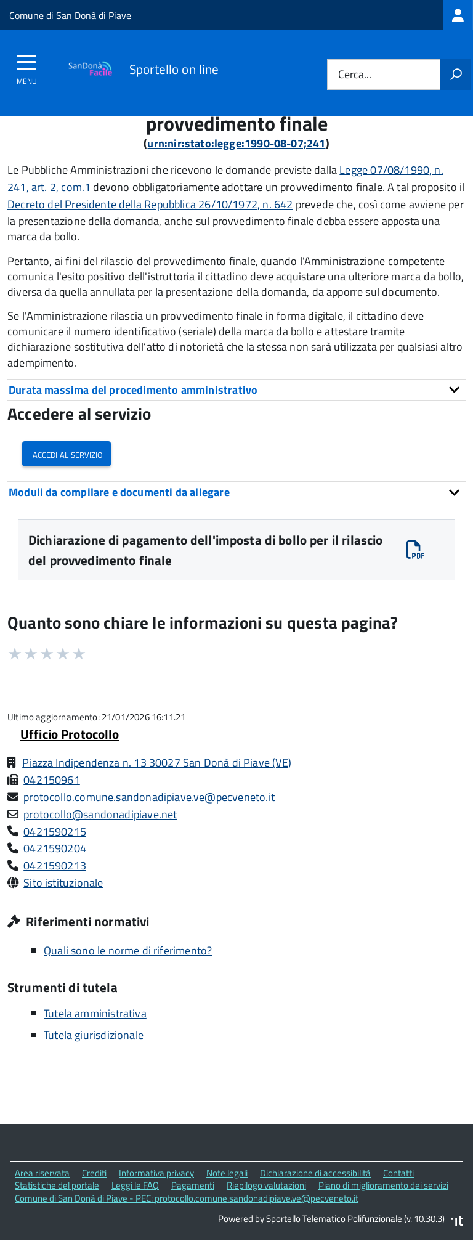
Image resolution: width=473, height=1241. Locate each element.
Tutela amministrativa (95, 1013)
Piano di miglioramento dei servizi (383, 1185)
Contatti (398, 1173)
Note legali (227, 1173)
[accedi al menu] (27, 66)
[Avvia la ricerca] (455, 74)
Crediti (94, 1173)
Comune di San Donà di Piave (70, 15)
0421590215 (54, 831)
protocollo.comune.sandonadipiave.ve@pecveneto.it (149, 797)
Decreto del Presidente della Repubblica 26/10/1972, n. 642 (150, 204)
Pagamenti (192, 1185)
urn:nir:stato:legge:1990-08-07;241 (236, 143)
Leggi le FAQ (135, 1185)
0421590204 (54, 848)
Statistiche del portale (57, 1185)
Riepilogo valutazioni (266, 1185)
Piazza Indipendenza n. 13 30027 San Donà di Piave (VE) (156, 762)
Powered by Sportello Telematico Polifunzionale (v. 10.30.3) (331, 1218)
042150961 (51, 779)
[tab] (236, 390)
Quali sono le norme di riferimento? (128, 950)
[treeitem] (458, 15)
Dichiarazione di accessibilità (315, 1173)
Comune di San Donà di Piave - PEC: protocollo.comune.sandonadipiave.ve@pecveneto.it (186, 1198)
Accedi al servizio (66, 454)
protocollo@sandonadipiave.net (100, 814)
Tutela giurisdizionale (94, 1035)
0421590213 (54, 865)
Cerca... (354, 74)
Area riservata (42, 1173)
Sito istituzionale (63, 882)
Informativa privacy (156, 1173)
